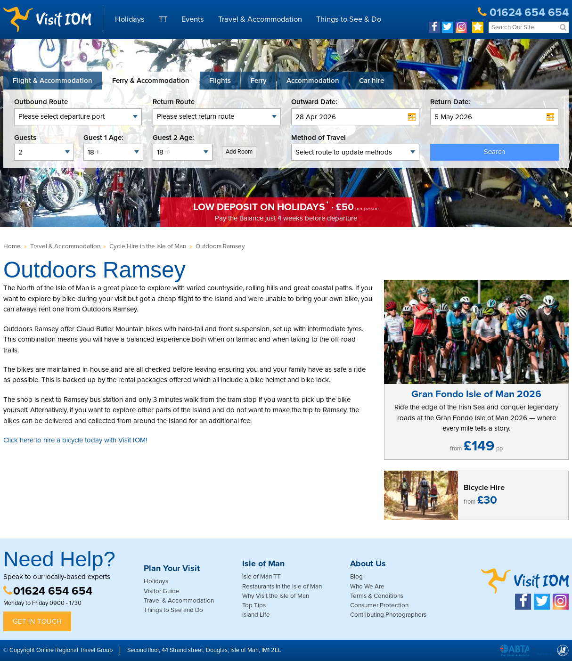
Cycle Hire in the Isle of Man (147, 246)
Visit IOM (47, 19)
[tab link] (371, 81)
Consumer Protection (379, 605)
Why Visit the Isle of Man (275, 596)
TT (163, 19)
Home (12, 246)
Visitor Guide (162, 591)
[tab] (52, 81)
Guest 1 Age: (103, 137)
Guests (25, 137)
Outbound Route (41, 102)
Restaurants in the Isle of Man (282, 586)
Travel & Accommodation (260, 19)
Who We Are (367, 586)
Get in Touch (37, 621)
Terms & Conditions (376, 596)
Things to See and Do (173, 610)
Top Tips (254, 605)
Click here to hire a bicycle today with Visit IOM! (75, 440)
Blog (356, 576)
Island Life (256, 615)
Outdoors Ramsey (220, 246)
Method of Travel (318, 137)
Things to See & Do (348, 19)
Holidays (130, 19)
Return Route (174, 102)
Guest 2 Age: (173, 137)
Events (192, 19)
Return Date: (450, 102)
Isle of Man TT (261, 576)
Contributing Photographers (388, 615)
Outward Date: (314, 102)
